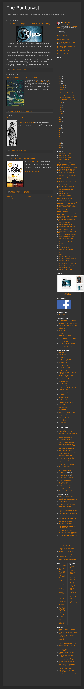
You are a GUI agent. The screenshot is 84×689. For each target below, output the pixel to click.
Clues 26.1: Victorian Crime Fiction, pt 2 (67, 258)
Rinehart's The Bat (63, 472)
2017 (60, 125)
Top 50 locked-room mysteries (65, 537)
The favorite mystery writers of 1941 (66, 533)
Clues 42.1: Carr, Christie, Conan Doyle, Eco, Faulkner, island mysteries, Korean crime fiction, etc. (67, 177)
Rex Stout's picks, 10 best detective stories (68, 532)
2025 (60, 78)
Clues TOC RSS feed (63, 161)
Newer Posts (9, 196)
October (62, 89)
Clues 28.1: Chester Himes (64, 247)
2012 (60, 134)
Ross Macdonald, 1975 (63, 394)
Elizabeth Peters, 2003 (63, 407)
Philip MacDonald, (65, 556)
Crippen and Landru (72, 586)
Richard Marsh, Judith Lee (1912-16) (66, 659)
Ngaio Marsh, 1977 (63, 399)
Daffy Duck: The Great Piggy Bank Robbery (68, 325)
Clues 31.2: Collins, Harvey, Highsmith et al (68, 234)
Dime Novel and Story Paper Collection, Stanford (62, 586)
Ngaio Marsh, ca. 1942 (63, 397)
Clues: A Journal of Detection (15, 70)
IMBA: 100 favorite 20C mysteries (66, 521)
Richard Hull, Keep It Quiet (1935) (66, 658)
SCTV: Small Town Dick (64, 336)
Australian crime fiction (20, 111)
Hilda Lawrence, (67, 554)
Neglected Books (62, 614)
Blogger (47, 681)
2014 (60, 130)
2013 (60, 132)
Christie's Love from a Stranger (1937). (67, 439)
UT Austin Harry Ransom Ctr (62, 623)
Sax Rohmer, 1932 (63, 410)
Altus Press (72, 570)
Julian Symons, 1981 (63, 415)
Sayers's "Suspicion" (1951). (65, 479)
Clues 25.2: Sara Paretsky (64, 262)
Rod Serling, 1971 (62, 419)
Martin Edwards (62, 602)
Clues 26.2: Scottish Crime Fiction (66, 256)
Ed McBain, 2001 (62, 401)
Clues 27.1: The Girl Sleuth (64, 251)
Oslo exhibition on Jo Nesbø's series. (21, 158)
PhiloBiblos (61, 616)
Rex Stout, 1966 (62, 420)
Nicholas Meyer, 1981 (63, 404)
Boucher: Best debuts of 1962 (65, 506)
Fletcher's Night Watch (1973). (65, 450)
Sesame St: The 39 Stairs (64, 341)
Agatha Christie (13, 111)
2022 (60, 83)
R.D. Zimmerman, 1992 (64, 424)
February (62, 113)
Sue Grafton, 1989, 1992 (64, 378)
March (61, 111)
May (61, 107)
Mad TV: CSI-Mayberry (63, 330)
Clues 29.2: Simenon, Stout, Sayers (66, 241)
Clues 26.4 (61, 252)
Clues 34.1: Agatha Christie (64, 222)
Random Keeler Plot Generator (65, 335)
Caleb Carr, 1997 (62, 357)
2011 (60, 136)
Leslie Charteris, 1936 (63, 360)
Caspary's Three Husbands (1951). (66, 437)
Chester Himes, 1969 (63, 389)
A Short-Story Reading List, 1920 (66, 496)
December (62, 85)
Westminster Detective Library (65, 668)
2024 (60, 80)
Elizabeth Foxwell (66, 22)
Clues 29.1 (61, 243)
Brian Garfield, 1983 (63, 376)
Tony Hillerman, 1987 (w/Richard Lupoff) (67, 387)
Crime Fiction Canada (61, 580)
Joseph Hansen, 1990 (63, 381)
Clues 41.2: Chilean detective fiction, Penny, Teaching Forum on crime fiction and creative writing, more (66, 181)
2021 (60, 117)
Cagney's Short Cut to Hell (64, 482)
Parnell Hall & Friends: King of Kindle (66, 331)
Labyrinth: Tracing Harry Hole (32, 163)
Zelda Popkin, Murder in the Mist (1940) (67, 673)
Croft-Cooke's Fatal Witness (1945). (66, 442)
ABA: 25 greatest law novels (65, 498)
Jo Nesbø (12, 192)
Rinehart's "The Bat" (63, 475)
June (61, 105)
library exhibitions (29, 111)
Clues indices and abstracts (65, 157)
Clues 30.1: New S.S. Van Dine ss (66, 240)
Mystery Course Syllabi (63, 314)
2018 (60, 123)
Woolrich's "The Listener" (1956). (66, 488)
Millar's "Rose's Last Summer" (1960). (67, 470)
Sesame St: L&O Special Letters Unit (66, 340)
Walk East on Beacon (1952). (65, 485)
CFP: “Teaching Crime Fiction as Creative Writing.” (28, 23)
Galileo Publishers (72, 594)
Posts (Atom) (15, 198)
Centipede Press (73, 581)
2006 (60, 145)
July (61, 103)
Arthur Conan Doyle (14, 151)
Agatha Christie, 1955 (63, 365)
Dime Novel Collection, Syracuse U (61, 591)
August (61, 102)
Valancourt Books (73, 602)
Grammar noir (62, 328)
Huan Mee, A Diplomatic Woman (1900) (67, 643)
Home (29, 196)
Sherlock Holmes (28, 151)
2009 (60, 140)
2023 (60, 81)
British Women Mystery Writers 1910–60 (62, 576)
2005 (60, 147)
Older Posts (49, 196)
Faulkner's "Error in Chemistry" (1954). (67, 448)
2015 (60, 128)
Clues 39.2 (61, 191)
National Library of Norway (33, 161)
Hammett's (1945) (66, 455)
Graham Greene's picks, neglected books (67, 518)
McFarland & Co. (68, 24)
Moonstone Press (73, 596)
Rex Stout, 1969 (62, 422)
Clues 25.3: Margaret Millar (64, 260)
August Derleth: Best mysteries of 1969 (67, 503)
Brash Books (72, 579)
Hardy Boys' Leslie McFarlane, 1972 (66, 402)
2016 (60, 127)
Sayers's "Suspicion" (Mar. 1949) (66, 477)
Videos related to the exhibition (32, 171)
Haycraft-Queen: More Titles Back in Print (67, 559)
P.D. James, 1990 (62, 391)
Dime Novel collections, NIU (62, 582)
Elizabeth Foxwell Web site (63, 39)
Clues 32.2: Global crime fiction (65, 229)
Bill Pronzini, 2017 (62, 409)
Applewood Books (72, 573)
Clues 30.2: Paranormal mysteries (66, 238)
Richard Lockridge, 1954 (64, 392)
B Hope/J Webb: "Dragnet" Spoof (66, 322)
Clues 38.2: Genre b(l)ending (65, 195)
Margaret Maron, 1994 (63, 396)
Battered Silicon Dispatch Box (73, 575)
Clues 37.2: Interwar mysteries (65, 200)
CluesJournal (67, 293)
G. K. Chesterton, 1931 (63, 364)
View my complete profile (62, 53)
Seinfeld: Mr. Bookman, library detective (67, 338)
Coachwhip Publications (72, 583)
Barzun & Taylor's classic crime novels (67, 504)
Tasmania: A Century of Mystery (43, 81)
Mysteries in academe (63, 528)
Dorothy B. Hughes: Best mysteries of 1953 (68, 513)
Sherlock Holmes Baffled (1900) (65, 480)
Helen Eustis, (66, 551)
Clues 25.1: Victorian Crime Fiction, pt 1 (67, 263)
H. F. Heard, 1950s (63, 383)
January (62, 115)
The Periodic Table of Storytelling (66, 346)
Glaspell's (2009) (64, 453)
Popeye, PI (61, 333)
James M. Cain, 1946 (63, 356)
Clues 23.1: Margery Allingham (65, 269)
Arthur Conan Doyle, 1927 (64, 367)
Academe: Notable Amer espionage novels (68, 499)
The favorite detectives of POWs (65, 530)
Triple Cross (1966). (63, 483)
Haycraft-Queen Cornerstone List (66, 520)
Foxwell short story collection (63, 50)
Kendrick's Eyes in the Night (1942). (66, 464)
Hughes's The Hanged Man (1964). (66, 463)
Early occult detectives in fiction (65, 516)
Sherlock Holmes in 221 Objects (26, 122)
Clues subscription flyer (64, 159)
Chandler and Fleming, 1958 (65, 359)
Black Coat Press (73, 577)
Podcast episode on (64, 155)
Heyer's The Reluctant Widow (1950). (67, 458)
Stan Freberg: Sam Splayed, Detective (67, 345)
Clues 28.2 (61, 245)
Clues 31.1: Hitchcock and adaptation (67, 236)
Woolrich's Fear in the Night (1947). (66, 487)
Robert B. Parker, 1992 (63, 405)
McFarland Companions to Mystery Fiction (66, 42)
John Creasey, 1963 (63, 370)
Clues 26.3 (61, 254)
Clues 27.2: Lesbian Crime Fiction (66, 249)
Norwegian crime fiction (26, 192)
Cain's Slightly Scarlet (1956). (65, 436)
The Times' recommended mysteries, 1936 (68, 535)
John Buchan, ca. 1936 (63, 352)
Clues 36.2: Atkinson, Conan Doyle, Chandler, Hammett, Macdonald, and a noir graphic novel (66, 207)
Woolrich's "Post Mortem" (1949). (66, 490)
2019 (60, 121)
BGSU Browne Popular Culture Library (62, 572)
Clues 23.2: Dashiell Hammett (65, 267)
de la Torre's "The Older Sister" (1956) (67, 444)
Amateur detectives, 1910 (64, 501)
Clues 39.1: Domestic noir (64, 193)
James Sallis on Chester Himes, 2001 (67, 412)
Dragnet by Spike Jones (64, 327)
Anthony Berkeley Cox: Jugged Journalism (68, 320)
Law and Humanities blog (62, 601)
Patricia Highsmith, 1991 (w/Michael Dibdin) (64, 385)
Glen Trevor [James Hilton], (68, 558)
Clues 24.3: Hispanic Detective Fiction (67, 265)
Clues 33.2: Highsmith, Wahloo (65, 224)
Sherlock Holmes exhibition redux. (19, 118)
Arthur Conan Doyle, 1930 (64, 369)
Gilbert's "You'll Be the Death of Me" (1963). (68, 452)
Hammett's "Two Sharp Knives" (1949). (67, 457)
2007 (60, 143)
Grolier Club (21, 124)
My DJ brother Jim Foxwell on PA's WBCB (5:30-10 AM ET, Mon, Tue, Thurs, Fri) (62, 610)
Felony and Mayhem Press (73, 592)
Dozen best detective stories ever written (67, 515)
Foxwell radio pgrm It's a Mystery (66, 375)
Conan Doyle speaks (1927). (65, 441)
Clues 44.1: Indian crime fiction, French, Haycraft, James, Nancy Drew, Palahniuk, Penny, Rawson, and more (66, 164)
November (62, 87)
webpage (44, 87)
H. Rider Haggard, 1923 (64, 380)
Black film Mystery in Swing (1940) (66, 431)
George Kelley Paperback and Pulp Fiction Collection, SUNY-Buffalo (62, 596)
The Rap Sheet (62, 620)
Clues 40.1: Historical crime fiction (66, 189)
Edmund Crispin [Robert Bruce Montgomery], (66, 546)
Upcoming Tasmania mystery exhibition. (22, 77)
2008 (60, 142)
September (62, 91)
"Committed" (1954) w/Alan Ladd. (66, 430)
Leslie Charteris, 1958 (63, 362)
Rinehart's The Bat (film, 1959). (65, 474)
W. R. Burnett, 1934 (63, 354)
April (61, 109)
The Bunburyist (22, 7)
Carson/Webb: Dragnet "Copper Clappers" (68, 323)
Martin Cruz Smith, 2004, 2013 (65, 414)
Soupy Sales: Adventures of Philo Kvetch (67, 343)
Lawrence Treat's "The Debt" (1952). (66, 466)
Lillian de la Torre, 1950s (64, 417)
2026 (60, 76)
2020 (60, 119)
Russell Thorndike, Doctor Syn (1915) (67, 664)
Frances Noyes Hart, (67, 553)
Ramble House (73, 598)
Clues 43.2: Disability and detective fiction (68, 167)
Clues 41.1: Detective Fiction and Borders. (68, 184)
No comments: (26, 69)
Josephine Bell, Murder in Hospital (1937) (67, 645)
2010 (60, 138)
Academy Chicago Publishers (72, 567)
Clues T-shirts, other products (65, 153)
